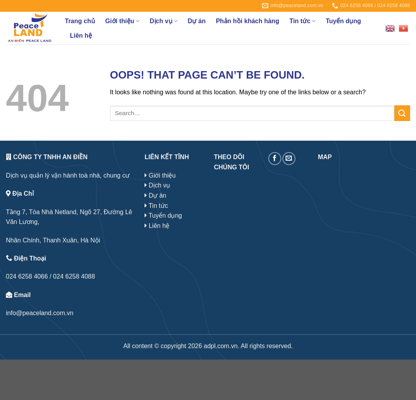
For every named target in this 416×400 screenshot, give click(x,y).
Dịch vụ (164, 21)
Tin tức (303, 21)
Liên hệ (81, 35)
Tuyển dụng (343, 21)
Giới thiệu (122, 21)
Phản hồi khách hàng (247, 21)
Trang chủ (80, 21)
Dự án (197, 21)
